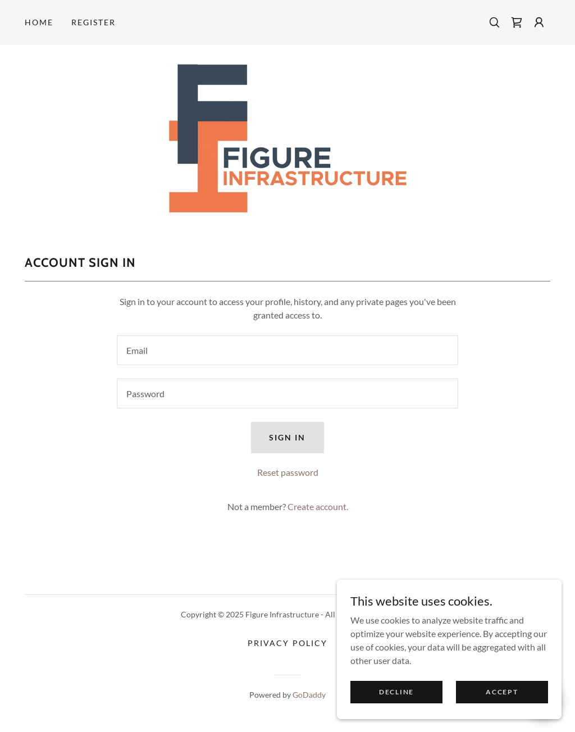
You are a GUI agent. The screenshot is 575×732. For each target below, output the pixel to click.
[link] (516, 22)
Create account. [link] (318, 506)
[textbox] (287, 350)
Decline (396, 692)
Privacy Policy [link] (287, 643)
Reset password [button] (287, 472)
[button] (539, 22)
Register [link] (93, 22)
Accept (502, 692)
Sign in (287, 437)
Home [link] (39, 22)
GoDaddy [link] (309, 694)
